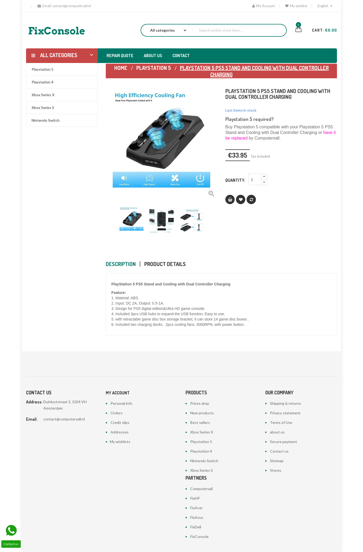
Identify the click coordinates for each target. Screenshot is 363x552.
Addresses (120, 432)
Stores (275, 470)
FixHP (195, 498)
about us (277, 432)
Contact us (279, 451)
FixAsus (196, 517)
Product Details (165, 264)
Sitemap (277, 460)
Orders (117, 413)
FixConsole (199, 536)
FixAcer (196, 507)
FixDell (195, 527)
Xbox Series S (201, 470)
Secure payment (283, 441)
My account (118, 392)
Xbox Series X (201, 432)
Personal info (121, 403)
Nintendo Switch (204, 460)
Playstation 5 (201, 441)
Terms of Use (281, 422)
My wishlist (296, 6)
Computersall (201, 488)
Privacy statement (285, 413)
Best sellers (200, 422)
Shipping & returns (285, 403)
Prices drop (199, 403)
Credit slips (120, 422)
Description (121, 264)
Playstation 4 (201, 451)
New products (202, 413)
